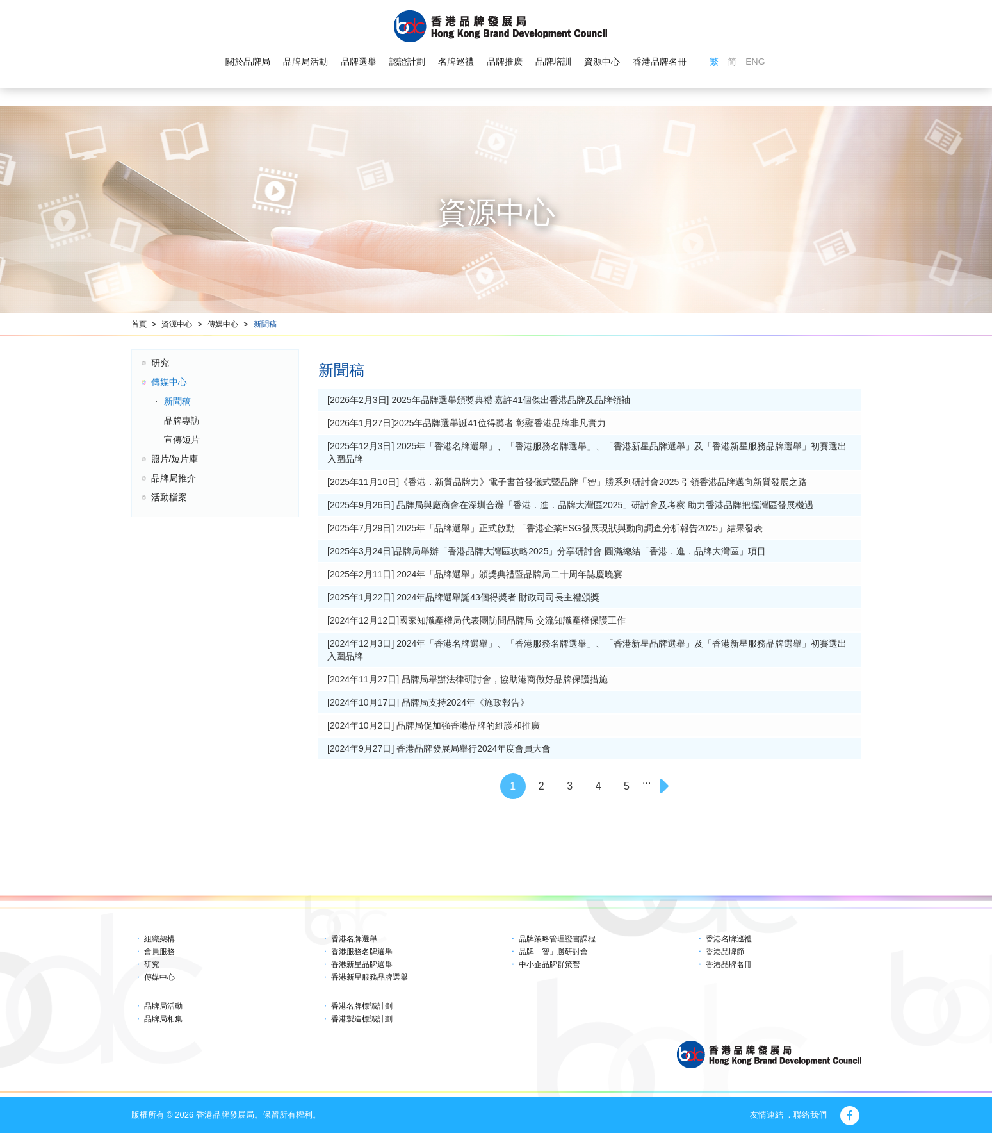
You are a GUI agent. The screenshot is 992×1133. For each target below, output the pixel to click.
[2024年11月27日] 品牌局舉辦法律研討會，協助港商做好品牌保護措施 (467, 679)
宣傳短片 (182, 439)
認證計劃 (407, 61)
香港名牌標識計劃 (362, 1006)
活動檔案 (169, 497)
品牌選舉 (359, 61)
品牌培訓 (553, 61)
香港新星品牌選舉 (362, 964)
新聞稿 (265, 324)
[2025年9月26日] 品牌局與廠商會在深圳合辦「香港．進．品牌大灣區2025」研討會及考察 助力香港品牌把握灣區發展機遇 (570, 505)
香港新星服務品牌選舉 (369, 977)
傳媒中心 (222, 324)
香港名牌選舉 (354, 938)
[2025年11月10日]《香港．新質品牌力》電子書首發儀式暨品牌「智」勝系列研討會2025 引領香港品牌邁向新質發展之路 (567, 482)
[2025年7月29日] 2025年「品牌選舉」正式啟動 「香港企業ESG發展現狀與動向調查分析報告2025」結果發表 (545, 528)
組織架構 (159, 938)
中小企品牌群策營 (549, 964)
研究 (160, 363)
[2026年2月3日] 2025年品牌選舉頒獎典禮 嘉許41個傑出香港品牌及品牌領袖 (478, 400)
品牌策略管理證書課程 (557, 938)
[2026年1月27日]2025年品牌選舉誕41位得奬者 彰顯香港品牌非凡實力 (466, 423)
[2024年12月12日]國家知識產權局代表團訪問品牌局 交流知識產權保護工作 (476, 620)
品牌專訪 (182, 420)
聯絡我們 (810, 1115)
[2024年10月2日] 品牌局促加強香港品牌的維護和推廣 (433, 725)
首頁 (139, 324)
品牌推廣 (505, 61)
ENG (755, 61)
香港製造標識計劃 (362, 1018)
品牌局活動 (305, 61)
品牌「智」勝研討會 (553, 951)
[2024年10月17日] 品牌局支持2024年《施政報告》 (428, 702)
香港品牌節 (725, 951)
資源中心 (602, 61)
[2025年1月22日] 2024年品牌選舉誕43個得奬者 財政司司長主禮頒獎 (463, 597)
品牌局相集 (163, 1018)
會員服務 (159, 951)
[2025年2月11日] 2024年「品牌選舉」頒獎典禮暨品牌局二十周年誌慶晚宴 (474, 574)
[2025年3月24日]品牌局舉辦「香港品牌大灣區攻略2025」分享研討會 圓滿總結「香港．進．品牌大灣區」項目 (546, 551)
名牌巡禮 (456, 61)
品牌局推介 (173, 478)
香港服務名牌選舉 (362, 951)
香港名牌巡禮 (729, 938)
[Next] (666, 786)
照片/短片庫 (175, 459)
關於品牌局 (247, 61)
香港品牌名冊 (660, 61)
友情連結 (766, 1115)
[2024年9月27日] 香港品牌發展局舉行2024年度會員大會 (439, 748)
